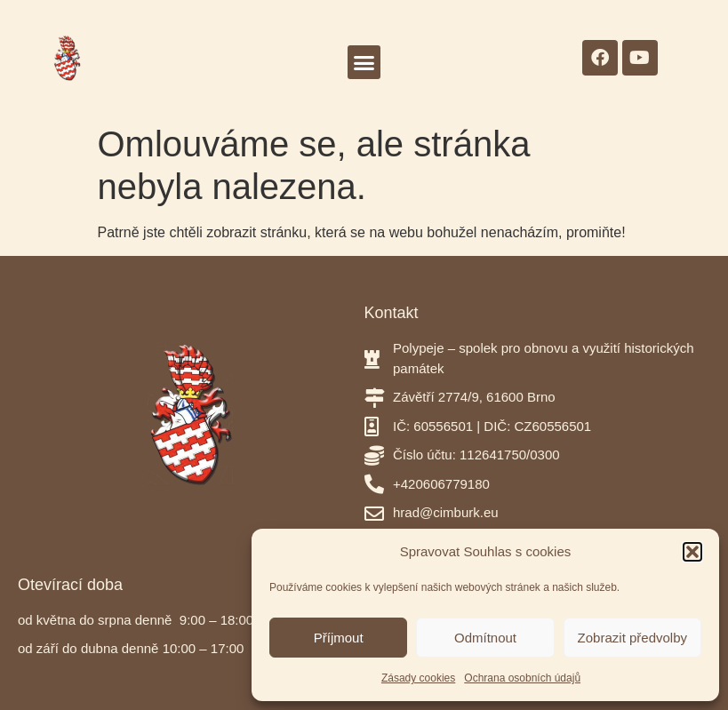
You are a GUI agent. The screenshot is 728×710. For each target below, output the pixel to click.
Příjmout (339, 637)
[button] (692, 552)
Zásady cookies (418, 678)
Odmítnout (485, 637)
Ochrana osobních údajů (522, 678)
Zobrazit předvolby (632, 637)
